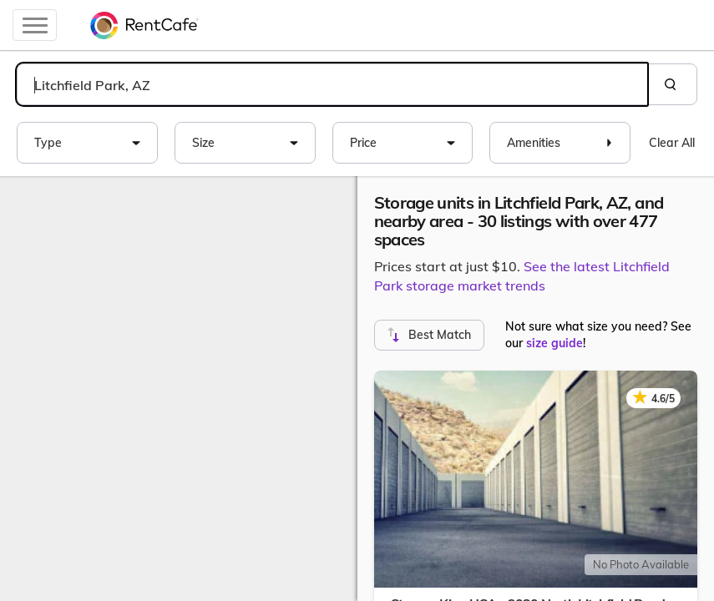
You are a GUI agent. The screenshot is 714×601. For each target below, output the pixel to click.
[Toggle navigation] (35, 25)
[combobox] (332, 84)
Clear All (672, 142)
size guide (554, 343)
